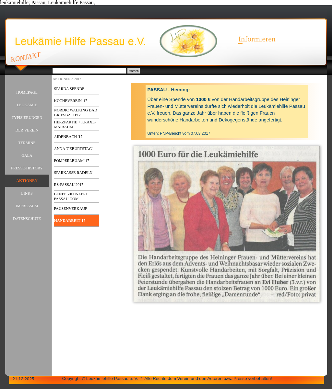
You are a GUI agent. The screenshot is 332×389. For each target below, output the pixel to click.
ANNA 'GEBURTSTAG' (73, 148)
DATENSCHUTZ (27, 218)
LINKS (26, 193)
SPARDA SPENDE (69, 88)
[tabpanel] (227, 111)
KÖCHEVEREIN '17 (71, 100)
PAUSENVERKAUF (70, 208)
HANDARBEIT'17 (70, 220)
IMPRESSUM (27, 206)
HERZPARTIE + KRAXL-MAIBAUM (75, 124)
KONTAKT (25, 57)
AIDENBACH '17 (68, 136)
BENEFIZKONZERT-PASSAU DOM (71, 196)
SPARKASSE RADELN (73, 172)
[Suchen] (89, 71)
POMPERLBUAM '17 (71, 160)
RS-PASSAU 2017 (69, 184)
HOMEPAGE (27, 92)
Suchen (133, 71)
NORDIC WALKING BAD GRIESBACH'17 (75, 112)
